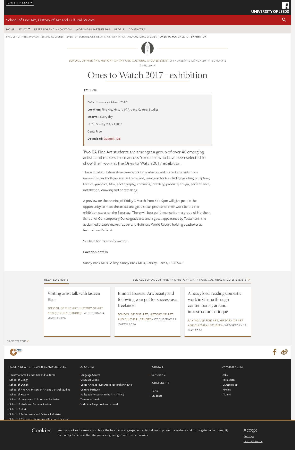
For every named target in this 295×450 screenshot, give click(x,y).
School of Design (18, 380)
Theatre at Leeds (90, 399)
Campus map (230, 385)
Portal (155, 391)
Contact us (137, 29)
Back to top (16, 341)
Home (10, 29)
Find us (227, 389)
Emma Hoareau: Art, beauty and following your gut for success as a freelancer (147, 299)
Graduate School (90, 380)
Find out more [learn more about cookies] (253, 441)
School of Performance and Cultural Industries (35, 414)
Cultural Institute (90, 389)
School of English (18, 385)
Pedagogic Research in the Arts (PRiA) (102, 394)
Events (71, 36)
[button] (284, 20)
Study (22, 29)
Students (157, 396)
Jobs (225, 375)
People (119, 29)
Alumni (227, 394)
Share (93, 89)
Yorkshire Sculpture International (99, 404)
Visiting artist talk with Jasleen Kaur (74, 296)
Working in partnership (93, 29)
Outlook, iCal (112, 138)
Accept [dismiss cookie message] (250, 429)
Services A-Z (159, 375)
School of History (19, 394)
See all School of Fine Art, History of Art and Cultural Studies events (190, 279)
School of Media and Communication (30, 404)
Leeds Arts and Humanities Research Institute (106, 385)
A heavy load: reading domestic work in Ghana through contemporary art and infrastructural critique (215, 302)
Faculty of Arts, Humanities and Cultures (35, 36)
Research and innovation (53, 29)
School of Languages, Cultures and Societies (34, 399)
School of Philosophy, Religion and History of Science (39, 419)
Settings (249, 436)
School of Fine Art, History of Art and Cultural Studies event (119, 60)
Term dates (228, 380)
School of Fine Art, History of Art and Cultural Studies (50, 20)
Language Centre (90, 375)
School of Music (18, 409)
